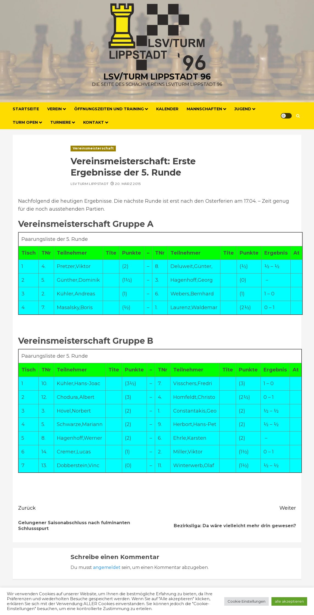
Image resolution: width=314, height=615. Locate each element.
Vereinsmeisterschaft (93, 148)
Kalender (167, 108)
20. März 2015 (128, 184)
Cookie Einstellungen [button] (246, 601)
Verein (54, 108)
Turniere (60, 122)
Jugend (242, 108)
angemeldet (106, 567)
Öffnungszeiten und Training (109, 108)
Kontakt (93, 122)
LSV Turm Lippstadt (89, 184)
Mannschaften (204, 108)
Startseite (26, 108)
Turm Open (25, 122)
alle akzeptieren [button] (289, 601)
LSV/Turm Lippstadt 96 (157, 77)
